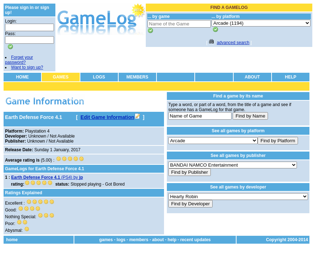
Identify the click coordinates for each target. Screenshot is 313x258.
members (138, 239)
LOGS (99, 77)
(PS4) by (47, 177)
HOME (22, 77)
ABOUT (252, 77)
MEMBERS (137, 77)
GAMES (61, 77)
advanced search (233, 42)
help (172, 239)
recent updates (195, 239)
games (106, 239)
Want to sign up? (27, 67)
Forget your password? (19, 60)
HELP (290, 77)
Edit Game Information (110, 117)
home (12, 239)
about (158, 239)
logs (120, 239)
